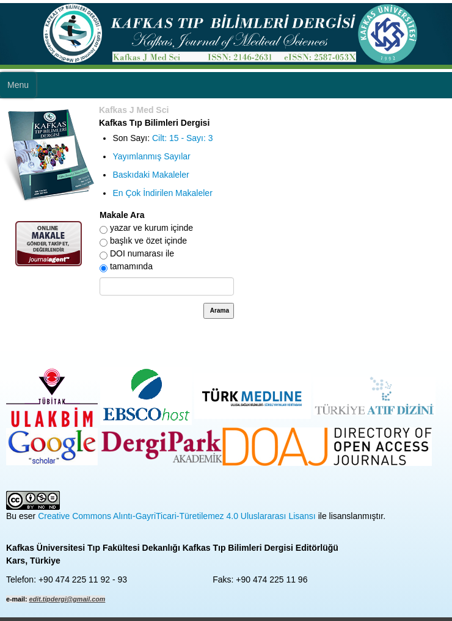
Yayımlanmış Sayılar (151, 156)
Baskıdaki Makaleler (150, 175)
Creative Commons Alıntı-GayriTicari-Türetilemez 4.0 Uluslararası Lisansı (177, 516)
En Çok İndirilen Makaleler (162, 193)
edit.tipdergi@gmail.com (67, 599)
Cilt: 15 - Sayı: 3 (182, 138)
